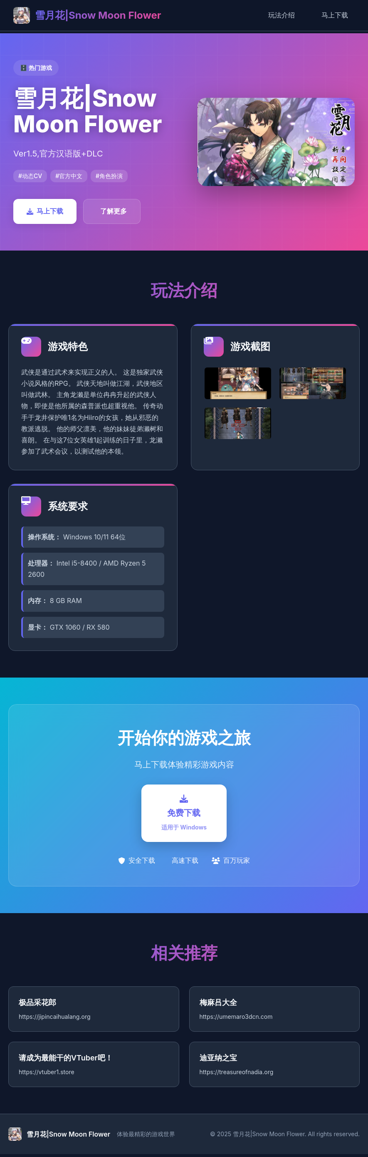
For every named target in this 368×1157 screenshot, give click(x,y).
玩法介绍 (281, 15)
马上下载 (334, 15)
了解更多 (113, 211)
